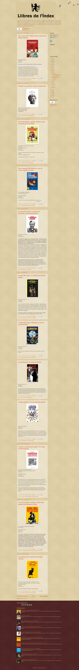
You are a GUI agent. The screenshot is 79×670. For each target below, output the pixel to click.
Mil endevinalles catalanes (29, 162)
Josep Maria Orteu (34, 357)
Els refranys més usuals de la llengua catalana (29, 592)
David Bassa (23, 269)
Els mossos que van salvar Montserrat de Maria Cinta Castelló (31, 626)
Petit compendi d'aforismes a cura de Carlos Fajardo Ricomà (30, 169)
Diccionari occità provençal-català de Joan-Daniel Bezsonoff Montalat (32, 637)
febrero (53, 87)
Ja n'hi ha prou (24, 397)
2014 (52, 92)
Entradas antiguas (44, 596)
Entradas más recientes (22, 596)
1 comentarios (33, 78)
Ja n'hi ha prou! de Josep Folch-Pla (29, 362)
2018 (52, 70)
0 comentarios (33, 267)
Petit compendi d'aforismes (30, 205)
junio (53, 82)
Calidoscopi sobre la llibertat (26, 357)
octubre (53, 73)
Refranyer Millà (39, 550)
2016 (52, 89)
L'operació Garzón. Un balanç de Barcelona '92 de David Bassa (29, 212)
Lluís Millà (23, 162)
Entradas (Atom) (24, 598)
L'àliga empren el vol (25, 440)
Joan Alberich (24, 115)
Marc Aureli (28, 115)
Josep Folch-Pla (29, 397)
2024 (52, 61)
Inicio (33, 596)
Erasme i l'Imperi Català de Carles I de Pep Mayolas (29, 621)
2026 (52, 58)
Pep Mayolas (36, 496)
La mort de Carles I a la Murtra (31, 317)
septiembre (54, 79)
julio (52, 81)
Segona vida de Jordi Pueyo (25, 615)
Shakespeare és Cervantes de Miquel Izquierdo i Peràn (30, 610)
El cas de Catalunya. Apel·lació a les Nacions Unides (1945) (30, 648)
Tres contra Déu (28, 79)
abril (52, 84)
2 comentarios (33, 114)
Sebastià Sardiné (31, 440)
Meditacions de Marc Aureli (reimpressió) (32, 86)
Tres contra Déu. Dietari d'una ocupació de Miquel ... (56, 75)
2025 (52, 59)
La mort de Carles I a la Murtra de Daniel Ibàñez (28, 659)
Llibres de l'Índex (26, 28)
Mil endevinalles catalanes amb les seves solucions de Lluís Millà (31, 122)
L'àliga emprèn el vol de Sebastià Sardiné (31, 402)
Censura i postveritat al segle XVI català (28, 496)
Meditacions (32, 115)
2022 (52, 64)
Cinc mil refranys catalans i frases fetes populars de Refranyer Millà (31, 503)
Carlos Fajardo (24, 205)
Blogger (45, 667)
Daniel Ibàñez (24, 317)
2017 (52, 72)
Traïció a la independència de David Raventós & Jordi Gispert (31, 632)
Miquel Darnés (24, 79)
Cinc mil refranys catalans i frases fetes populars (29, 550)
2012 (52, 95)
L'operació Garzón (29, 269)
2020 (52, 67)
